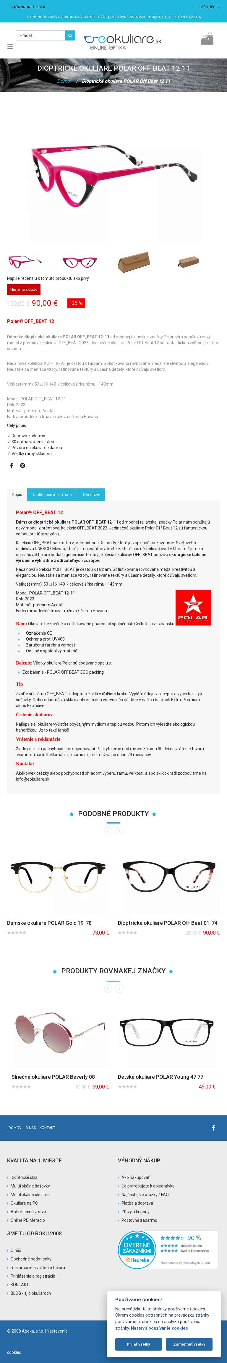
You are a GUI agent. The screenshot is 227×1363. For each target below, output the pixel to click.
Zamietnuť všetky (189, 1344)
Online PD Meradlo (28, 1220)
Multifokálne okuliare (30, 1194)
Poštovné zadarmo (139, 1220)
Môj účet (210, 7)
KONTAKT (20, 1284)
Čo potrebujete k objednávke (148, 1186)
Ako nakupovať (135, 1177)
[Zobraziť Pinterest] (22, 466)
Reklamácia (57, 754)
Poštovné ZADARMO (128, 17)
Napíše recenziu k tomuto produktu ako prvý (48, 278)
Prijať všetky (138, 1344)
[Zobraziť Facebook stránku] (11, 466)
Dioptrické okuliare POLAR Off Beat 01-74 (168, 923)
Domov (64, 81)
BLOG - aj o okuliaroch (31, 1293)
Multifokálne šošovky (30, 1186)
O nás (30, 1128)
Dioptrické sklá (24, 1177)
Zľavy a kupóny (135, 1211)
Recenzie (91, 494)
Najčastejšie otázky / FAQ (145, 1194)
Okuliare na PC (24, 1203)
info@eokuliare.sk (163, 17)
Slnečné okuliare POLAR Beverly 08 (53, 1077)
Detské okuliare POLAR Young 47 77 (160, 1077)
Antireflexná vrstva (28, 1211)
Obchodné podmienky (31, 1259)
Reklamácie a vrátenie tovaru (38, 1267)
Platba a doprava (137, 1203)
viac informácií (30, 754)
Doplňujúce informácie (53, 494)
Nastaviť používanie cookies (159, 1328)
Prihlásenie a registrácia (33, 1276)
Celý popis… (18, 425)
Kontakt (47, 1128)
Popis (17, 494)
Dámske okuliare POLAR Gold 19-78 (49, 923)
